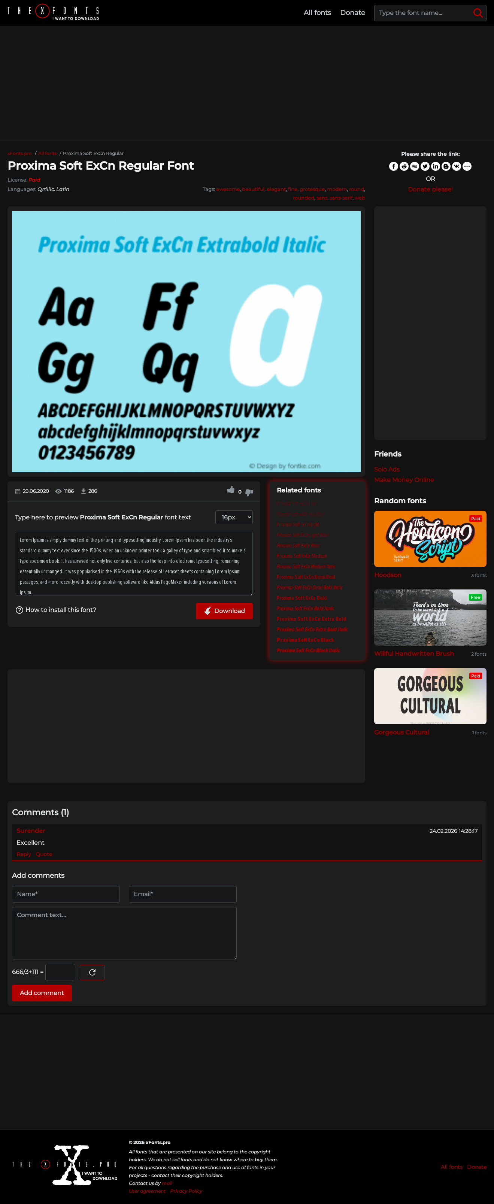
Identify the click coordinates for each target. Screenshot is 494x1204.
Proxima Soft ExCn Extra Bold (311, 619)
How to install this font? (55, 610)
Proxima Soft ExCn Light (298, 525)
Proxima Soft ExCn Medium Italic (306, 567)
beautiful (253, 189)
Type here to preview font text (103, 517)
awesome (228, 189)
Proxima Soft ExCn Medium (302, 556)
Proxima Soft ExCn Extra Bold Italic (312, 630)
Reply (23, 854)
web (360, 198)
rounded (303, 198)
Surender (30, 830)
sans (321, 198)
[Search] (478, 13)
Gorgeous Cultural (401, 732)
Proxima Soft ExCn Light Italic (303, 535)
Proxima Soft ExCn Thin (296, 504)
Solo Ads (387, 469)
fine (292, 189)
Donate (352, 13)
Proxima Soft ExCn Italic (298, 546)
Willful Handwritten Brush (414, 653)
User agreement (147, 1191)
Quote (44, 854)
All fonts (317, 13)
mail (167, 1183)
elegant (276, 189)
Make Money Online (404, 479)
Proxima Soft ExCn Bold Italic (305, 609)
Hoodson (387, 575)
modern (337, 189)
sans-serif (341, 198)
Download (224, 611)
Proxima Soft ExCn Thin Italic (300, 514)
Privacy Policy (186, 1191)
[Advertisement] (247, 83)
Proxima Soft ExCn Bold (302, 598)
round (356, 189)
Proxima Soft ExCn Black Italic (308, 650)
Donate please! (430, 189)
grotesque (312, 189)
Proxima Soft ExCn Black (305, 640)
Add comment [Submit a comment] (42, 993)
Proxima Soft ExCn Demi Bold (306, 577)
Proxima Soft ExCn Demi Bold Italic (310, 588)
